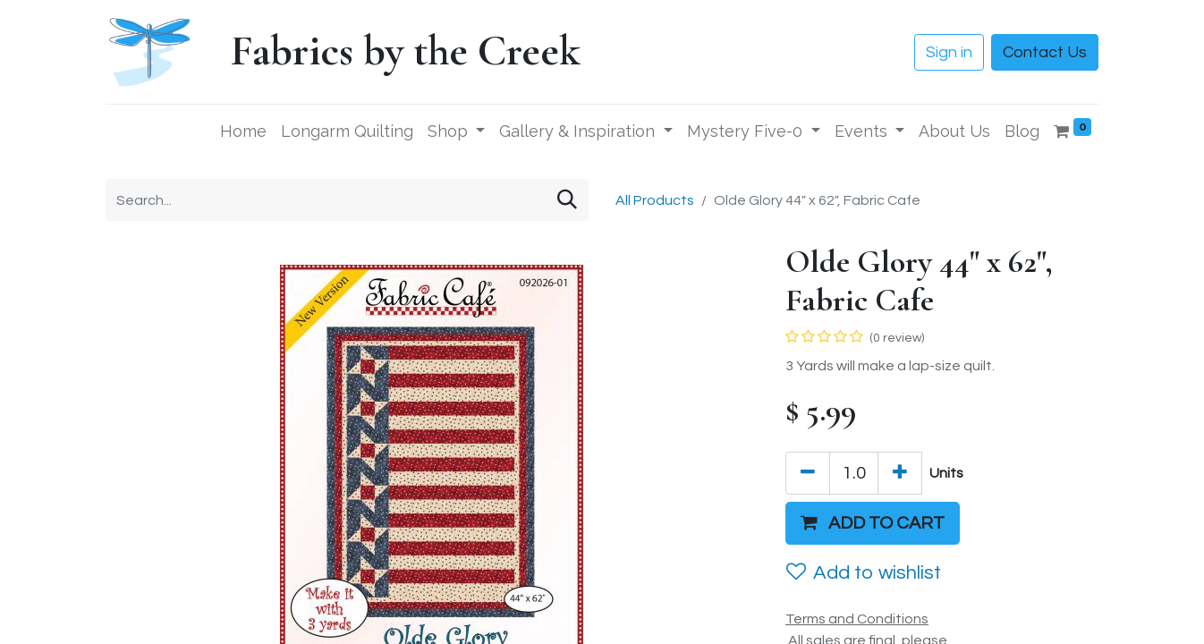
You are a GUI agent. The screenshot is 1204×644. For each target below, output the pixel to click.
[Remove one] (807, 473)
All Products (654, 200)
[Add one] (900, 473)
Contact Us (1045, 52)
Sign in (949, 52)
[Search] (567, 200)
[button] (872, 523)
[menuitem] (243, 131)
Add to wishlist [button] (863, 572)
